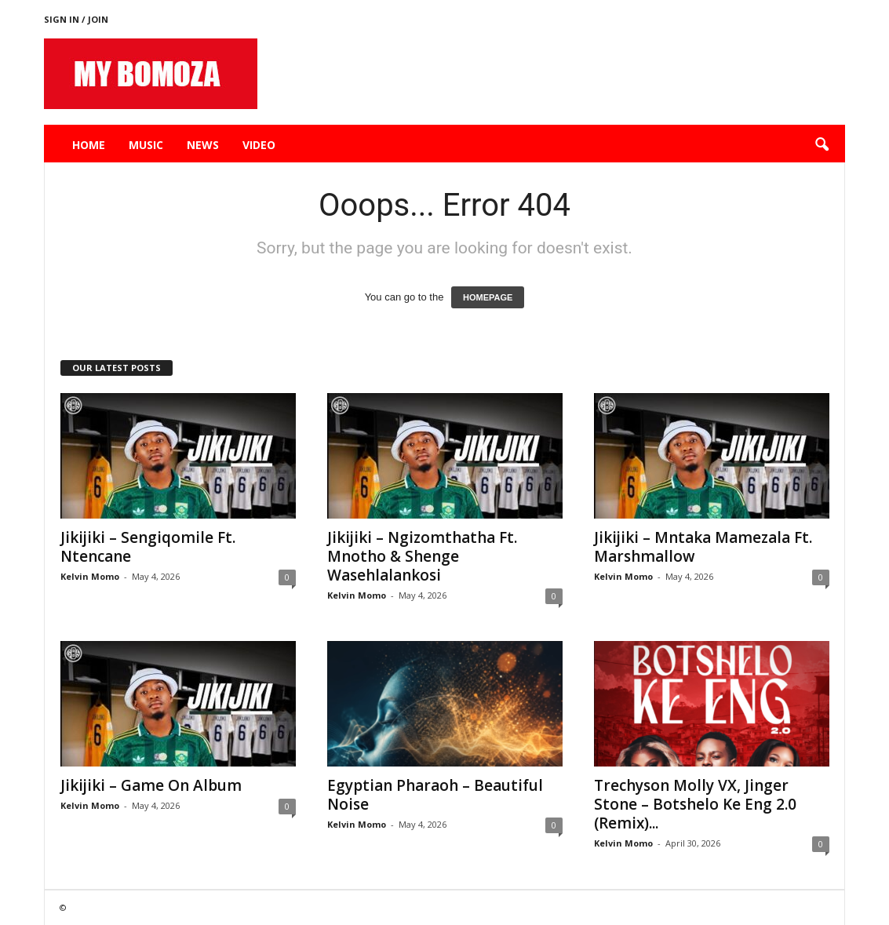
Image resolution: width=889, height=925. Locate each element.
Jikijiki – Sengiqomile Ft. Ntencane (147, 546)
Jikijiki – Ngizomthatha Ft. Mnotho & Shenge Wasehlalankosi (422, 556)
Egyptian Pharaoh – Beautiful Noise (435, 794)
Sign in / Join (76, 19)
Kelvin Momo (89, 576)
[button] (821, 145)
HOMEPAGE (487, 297)
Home (88, 144)
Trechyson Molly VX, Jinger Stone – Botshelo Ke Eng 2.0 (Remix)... (695, 804)
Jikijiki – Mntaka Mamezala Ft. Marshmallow (703, 546)
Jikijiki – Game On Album (151, 785)
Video (258, 144)
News (203, 144)
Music (146, 144)
